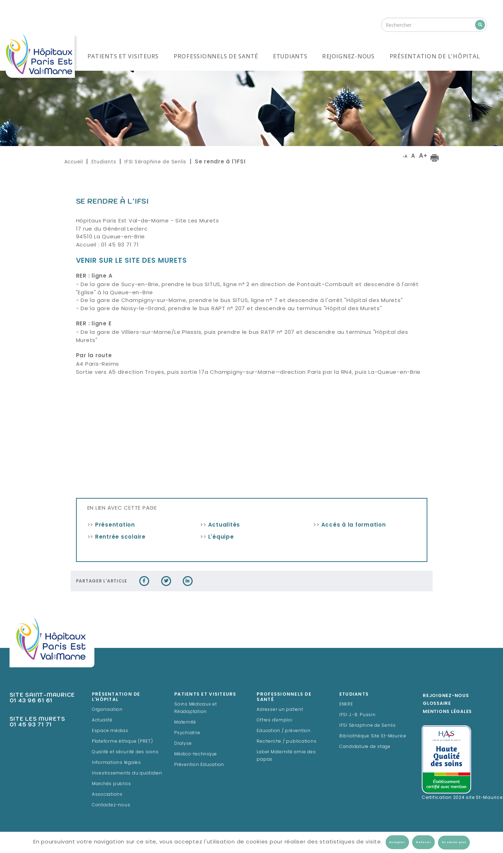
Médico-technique (195, 754)
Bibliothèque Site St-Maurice (373, 736)
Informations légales (116, 763)
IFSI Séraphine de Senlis (155, 161)
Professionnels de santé (216, 56)
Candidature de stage (365, 747)
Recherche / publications (286, 741)
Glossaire (437, 704)
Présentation (115, 525)
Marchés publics (111, 784)
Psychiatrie (187, 733)
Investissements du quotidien (127, 773)
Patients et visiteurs (123, 56)
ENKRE (346, 704)
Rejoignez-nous (348, 56)
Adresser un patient (280, 710)
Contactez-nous (111, 805)
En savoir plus (454, 842)
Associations (107, 795)
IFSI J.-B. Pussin (357, 715)
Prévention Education (199, 765)
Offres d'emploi (274, 720)
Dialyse (183, 744)
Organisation (107, 710)
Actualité (102, 720)
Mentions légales (447, 712)
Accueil (73, 161)
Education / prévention (284, 731)
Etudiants (290, 56)
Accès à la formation (353, 525)
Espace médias (110, 731)
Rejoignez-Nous (446, 696)
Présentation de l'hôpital (435, 56)
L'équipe (221, 537)
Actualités (224, 525)
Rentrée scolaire (120, 537)
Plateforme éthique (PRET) (122, 741)
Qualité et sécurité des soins (125, 752)
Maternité (185, 722)
